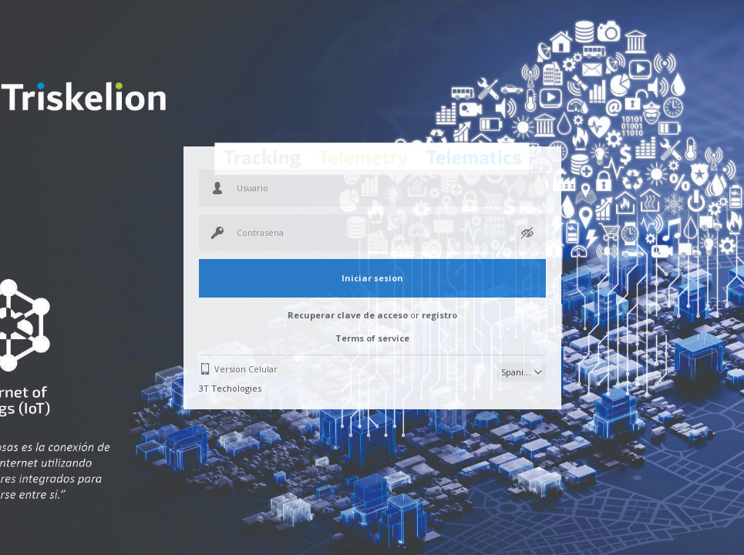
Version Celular (246, 369)
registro (439, 315)
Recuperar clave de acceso (348, 315)
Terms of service (372, 338)
